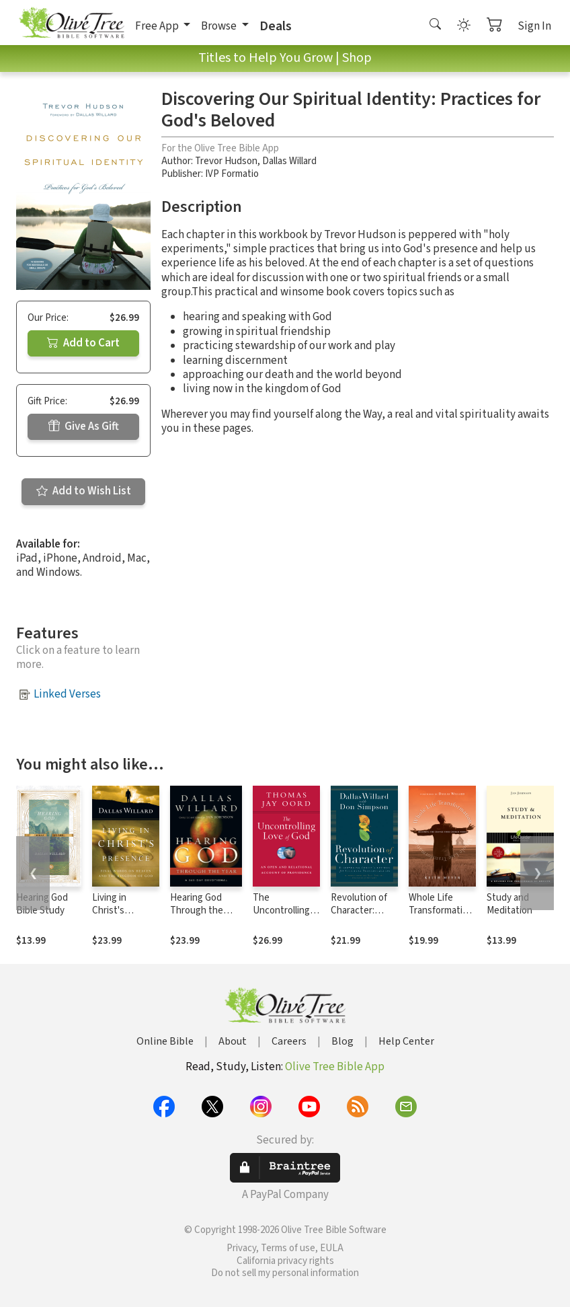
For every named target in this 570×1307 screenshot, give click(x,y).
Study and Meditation (509, 904)
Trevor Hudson (226, 161)
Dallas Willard (289, 161)
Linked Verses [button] (67, 694)
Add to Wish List (83, 491)
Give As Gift (83, 426)
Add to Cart (83, 343)
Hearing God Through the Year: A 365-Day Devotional (201, 917)
